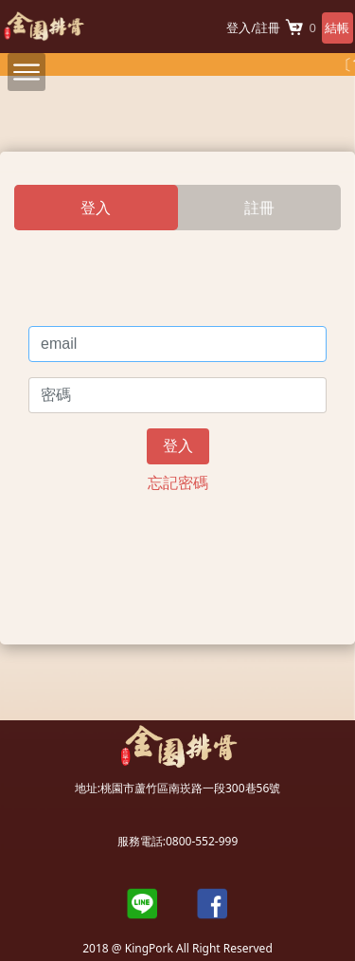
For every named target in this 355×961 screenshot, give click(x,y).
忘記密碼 (178, 482)
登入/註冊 (253, 27)
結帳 (337, 28)
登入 (178, 446)
